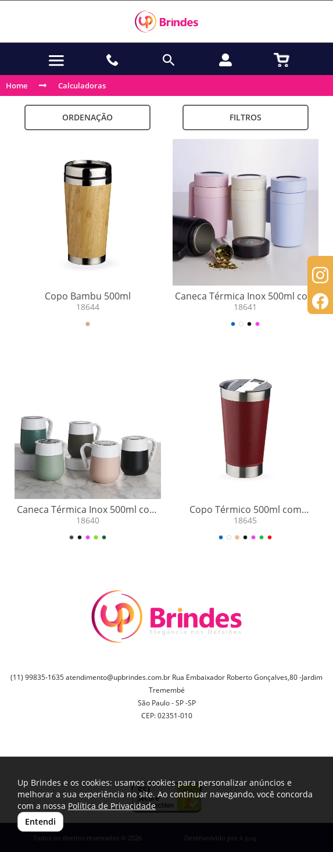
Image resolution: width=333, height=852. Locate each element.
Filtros (246, 117)
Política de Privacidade (112, 805)
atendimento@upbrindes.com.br (118, 677)
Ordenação (87, 117)
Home (16, 85)
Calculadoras (82, 85)
